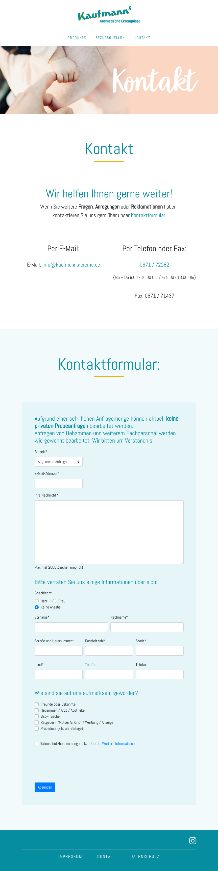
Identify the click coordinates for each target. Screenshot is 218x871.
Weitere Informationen (119, 743)
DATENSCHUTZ (145, 856)
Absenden (45, 787)
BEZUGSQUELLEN (110, 37)
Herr (44, 601)
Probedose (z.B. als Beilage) (62, 728)
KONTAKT (142, 37)
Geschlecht (43, 593)
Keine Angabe (51, 607)
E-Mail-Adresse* (47, 473)
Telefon (90, 664)
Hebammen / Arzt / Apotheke (63, 710)
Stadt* (141, 641)
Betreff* (41, 451)
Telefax (141, 664)
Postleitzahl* (95, 641)
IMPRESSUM (70, 856)
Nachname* (119, 617)
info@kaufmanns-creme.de (71, 264)
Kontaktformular (148, 215)
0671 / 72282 (154, 264)
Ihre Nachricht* (46, 495)
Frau (61, 601)
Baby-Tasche (50, 716)
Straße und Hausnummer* (54, 641)
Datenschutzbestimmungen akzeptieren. (88, 743)
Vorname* (42, 617)
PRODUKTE (77, 37)
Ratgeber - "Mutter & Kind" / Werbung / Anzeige (77, 722)
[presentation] (73, 762)
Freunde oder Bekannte (58, 704)
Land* (39, 664)
